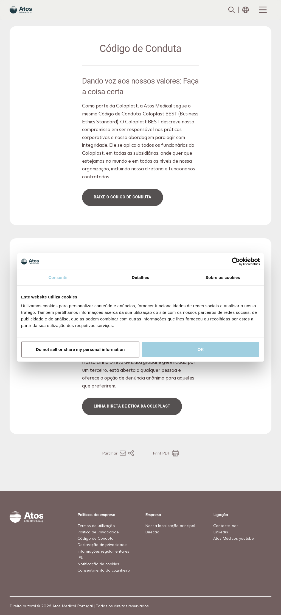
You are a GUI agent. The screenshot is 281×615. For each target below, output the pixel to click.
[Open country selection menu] (245, 15)
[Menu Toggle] (262, 15)
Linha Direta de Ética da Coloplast (132, 417)
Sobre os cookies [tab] (223, 277)
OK (201, 349)
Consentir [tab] (58, 277)
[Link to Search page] (231, 15)
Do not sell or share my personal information (80, 349)
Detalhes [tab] (140, 277)
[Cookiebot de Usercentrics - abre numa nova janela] (236, 261)
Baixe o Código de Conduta (122, 208)
